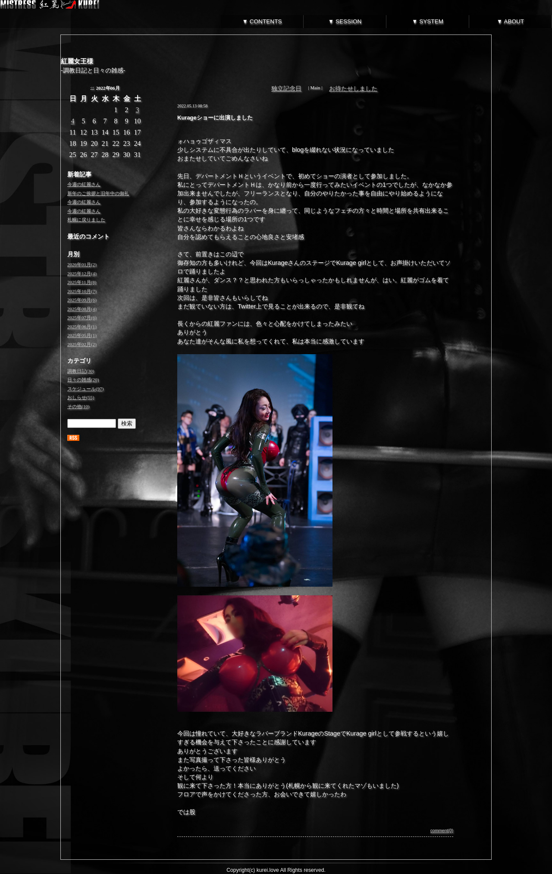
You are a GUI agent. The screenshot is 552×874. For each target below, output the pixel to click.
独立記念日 (286, 88)
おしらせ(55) (80, 397)
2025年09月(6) (82, 299)
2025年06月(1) (82, 326)
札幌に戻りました (86, 219)
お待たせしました (353, 88)
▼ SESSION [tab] (345, 21)
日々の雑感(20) (83, 379)
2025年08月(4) (82, 308)
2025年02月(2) (82, 344)
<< (92, 88)
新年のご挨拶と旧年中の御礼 (98, 193)
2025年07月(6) (82, 317)
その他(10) (78, 406)
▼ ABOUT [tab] (510, 21)
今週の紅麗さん (83, 184)
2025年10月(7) (82, 291)
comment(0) (441, 830)
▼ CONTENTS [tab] (262, 21)
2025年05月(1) (82, 335)
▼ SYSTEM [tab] (427, 21)
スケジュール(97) (85, 388)
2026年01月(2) (82, 264)
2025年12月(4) (82, 273)
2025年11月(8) (81, 282)
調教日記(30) (80, 371)
